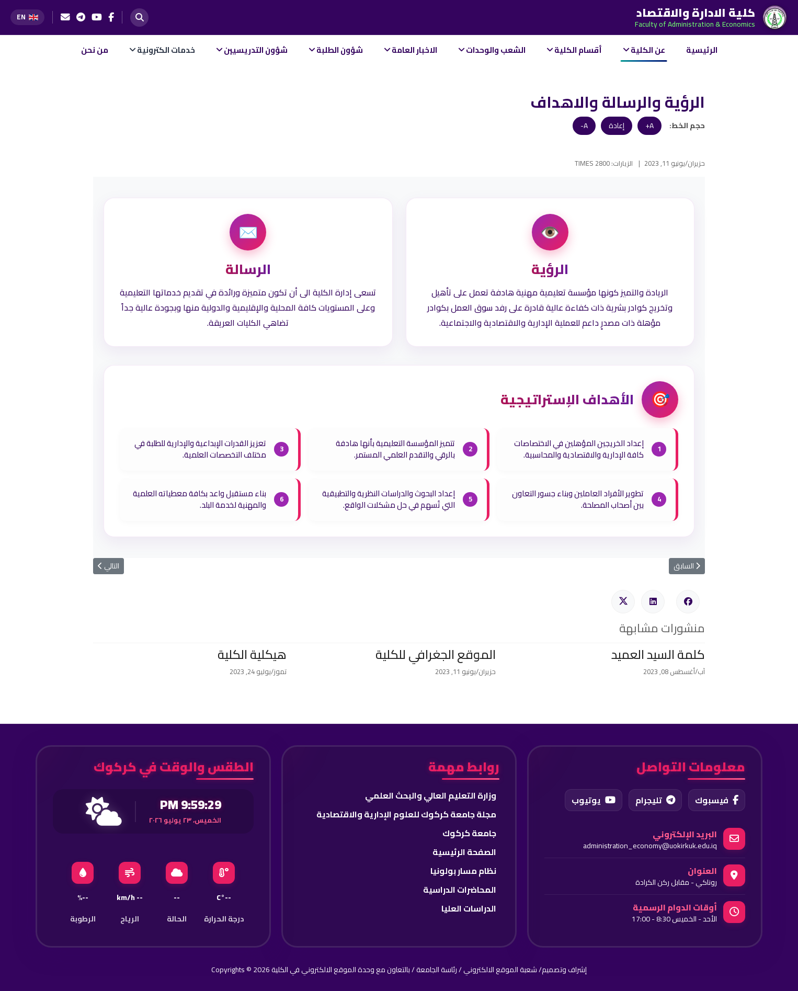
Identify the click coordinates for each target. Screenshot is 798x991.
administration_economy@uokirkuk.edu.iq (650, 845)
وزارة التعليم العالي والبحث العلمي (430, 795)
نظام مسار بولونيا (463, 870)
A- (584, 125)
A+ (649, 125)
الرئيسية (701, 50)
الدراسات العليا (468, 908)
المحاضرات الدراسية (459, 889)
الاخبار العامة (414, 50)
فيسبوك (716, 800)
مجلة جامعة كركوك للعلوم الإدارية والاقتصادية (406, 814)
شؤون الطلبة (339, 50)
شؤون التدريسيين (256, 50)
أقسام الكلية (578, 50)
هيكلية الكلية (252, 654)
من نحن (94, 50)
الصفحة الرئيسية (464, 852)
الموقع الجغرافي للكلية (435, 654)
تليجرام (655, 800)
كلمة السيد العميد (658, 654)
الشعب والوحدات (496, 50)
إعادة (616, 125)
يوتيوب (593, 800)
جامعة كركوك (469, 833)
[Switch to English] (27, 17)
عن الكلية (648, 50)
